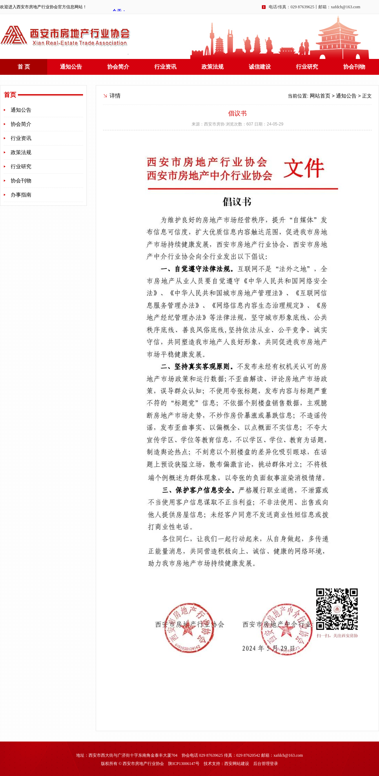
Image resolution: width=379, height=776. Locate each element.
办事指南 (21, 195)
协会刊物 (354, 67)
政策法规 (213, 67)
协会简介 (118, 67)
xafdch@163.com (345, 6)
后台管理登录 (265, 763)
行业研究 (307, 67)
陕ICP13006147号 (183, 763)
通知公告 (71, 67)
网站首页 (320, 96)
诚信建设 (260, 67)
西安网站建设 (236, 763)
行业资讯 (165, 67)
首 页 (24, 67)
